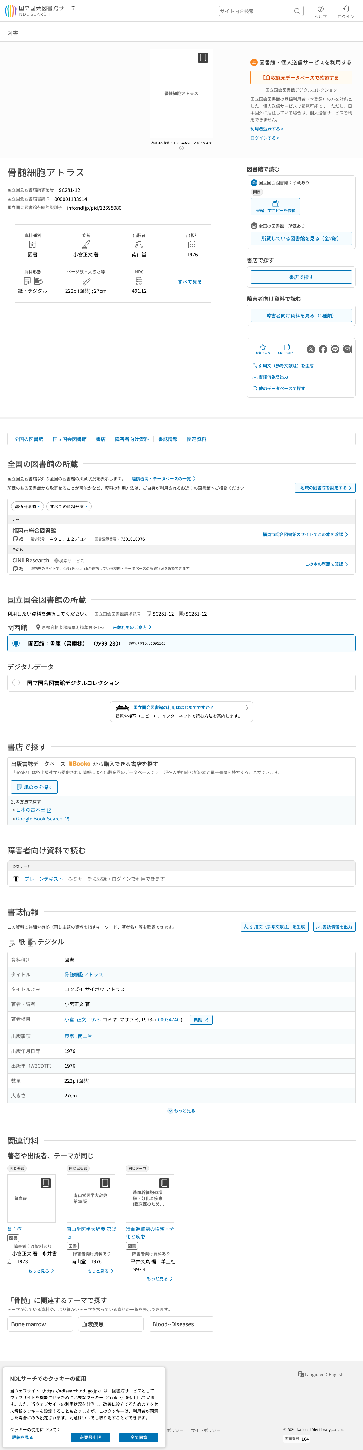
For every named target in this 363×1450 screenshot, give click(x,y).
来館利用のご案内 (133, 627)
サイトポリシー (206, 1430)
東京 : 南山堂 (78, 1036)
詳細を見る (22, 1437)
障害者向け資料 (132, 438)
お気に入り (262, 349)
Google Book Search (43, 818)
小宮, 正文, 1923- (82, 1019)
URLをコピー (287, 349)
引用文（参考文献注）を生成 (283, 366)
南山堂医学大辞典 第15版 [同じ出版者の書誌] (92, 1232)
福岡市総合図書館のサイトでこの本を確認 (306, 534)
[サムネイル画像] (32, 1198)
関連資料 (196, 438)
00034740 (169, 1019)
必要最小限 (90, 1437)
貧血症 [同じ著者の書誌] (14, 1228)
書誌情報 (168, 438)
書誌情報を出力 (270, 376)
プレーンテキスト (44, 878)
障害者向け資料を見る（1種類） (301, 315)
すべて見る (190, 281)
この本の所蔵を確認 (327, 564)
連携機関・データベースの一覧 (165, 478)
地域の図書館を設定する (327, 488)
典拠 (201, 1020)
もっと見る (42, 1270)
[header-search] (261, 11)
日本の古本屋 (34, 809)
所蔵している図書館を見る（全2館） (301, 238)
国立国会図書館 (70, 438)
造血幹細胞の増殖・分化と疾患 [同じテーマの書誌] (150, 1232)
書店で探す (301, 277)
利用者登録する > (266, 129)
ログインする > (264, 138)
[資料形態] (69, 506)
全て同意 (138, 1437)
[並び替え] (27, 506)
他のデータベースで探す (278, 388)
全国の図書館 (28, 438)
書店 (101, 438)
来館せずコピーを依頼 (275, 206)
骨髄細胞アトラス (83, 974)
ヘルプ (320, 11)
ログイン (346, 11)
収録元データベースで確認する (301, 77)
